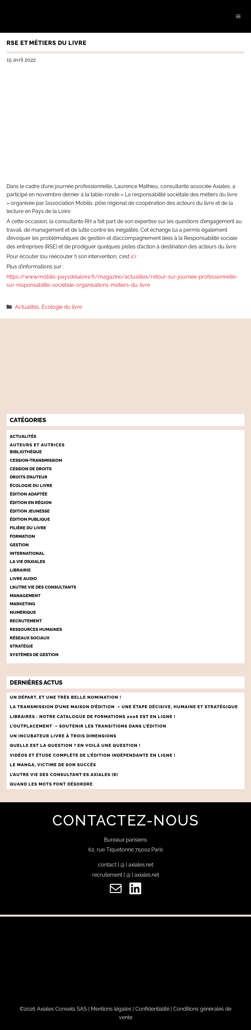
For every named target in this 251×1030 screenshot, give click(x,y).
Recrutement (26, 620)
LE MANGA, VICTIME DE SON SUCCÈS (53, 764)
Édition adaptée (28, 494)
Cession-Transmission (36, 460)
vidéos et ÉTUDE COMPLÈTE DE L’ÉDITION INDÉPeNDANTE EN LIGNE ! (93, 755)
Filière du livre (28, 527)
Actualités (27, 307)
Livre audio (23, 578)
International (27, 553)
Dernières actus (36, 682)
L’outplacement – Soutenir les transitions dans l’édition (88, 726)
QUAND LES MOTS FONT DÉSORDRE (52, 784)
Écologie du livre (62, 307)
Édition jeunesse (30, 511)
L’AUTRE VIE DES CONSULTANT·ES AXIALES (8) (64, 774)
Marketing (22, 603)
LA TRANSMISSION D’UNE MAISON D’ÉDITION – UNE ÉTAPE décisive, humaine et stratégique (124, 706)
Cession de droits (31, 468)
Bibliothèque (26, 451)
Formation (22, 536)
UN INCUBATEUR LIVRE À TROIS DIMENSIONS (63, 735)
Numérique (23, 612)
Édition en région (31, 502)
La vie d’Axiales (27, 561)
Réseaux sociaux (29, 637)
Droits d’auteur (28, 477)
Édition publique (30, 519)
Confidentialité (152, 1009)
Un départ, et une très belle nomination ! (65, 697)
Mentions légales (111, 1009)
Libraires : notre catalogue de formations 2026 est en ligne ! (93, 716)
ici (133, 256)
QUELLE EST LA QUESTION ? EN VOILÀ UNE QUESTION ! (76, 745)
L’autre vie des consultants (43, 587)
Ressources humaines (36, 629)
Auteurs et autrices (37, 444)
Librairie (20, 570)
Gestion (19, 544)
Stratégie (21, 646)
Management (25, 595)
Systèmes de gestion (34, 654)
